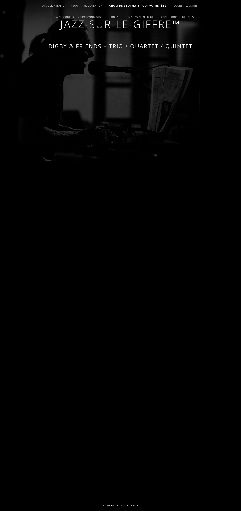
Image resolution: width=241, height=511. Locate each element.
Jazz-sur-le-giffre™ (120, 24)
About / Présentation (87, 5)
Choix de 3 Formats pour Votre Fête (137, 5)
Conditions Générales (177, 17)
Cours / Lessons (185, 5)
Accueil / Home (53, 5)
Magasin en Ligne (141, 17)
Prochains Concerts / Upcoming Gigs (75, 17)
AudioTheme (129, 505)
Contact (115, 17)
